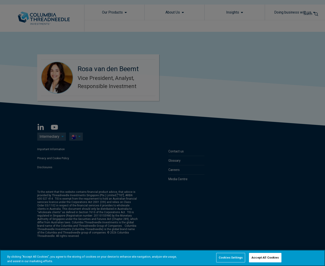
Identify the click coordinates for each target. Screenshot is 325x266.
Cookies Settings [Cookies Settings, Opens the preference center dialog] (231, 257)
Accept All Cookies (265, 257)
